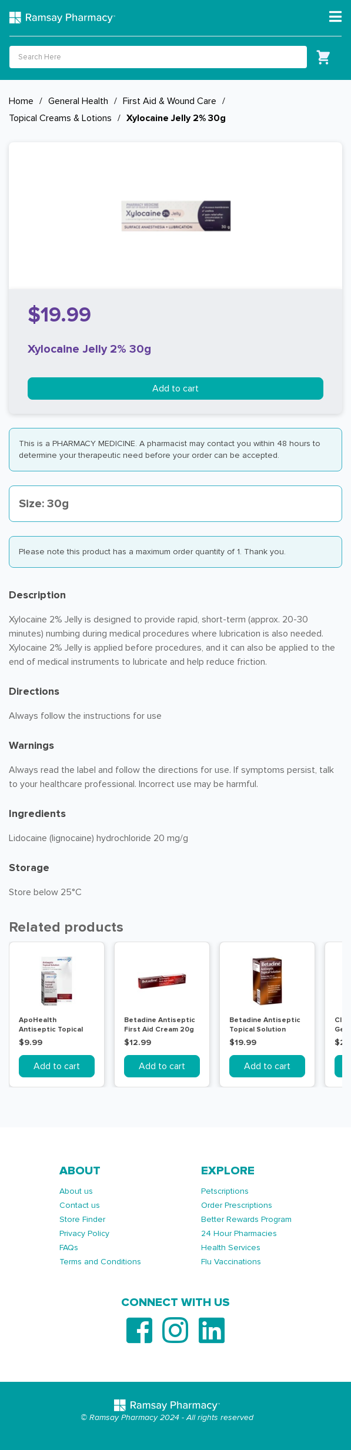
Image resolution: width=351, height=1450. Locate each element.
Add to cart (175, 388)
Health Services (230, 1248)
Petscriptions (225, 1191)
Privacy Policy (84, 1233)
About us (76, 1191)
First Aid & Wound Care (169, 101)
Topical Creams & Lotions (60, 118)
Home (21, 101)
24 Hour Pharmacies (239, 1233)
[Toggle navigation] (335, 17)
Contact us (79, 1205)
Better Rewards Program (246, 1219)
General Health (78, 101)
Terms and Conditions (100, 1262)
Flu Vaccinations (231, 1262)
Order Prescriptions (236, 1205)
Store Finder (82, 1219)
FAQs (68, 1248)
